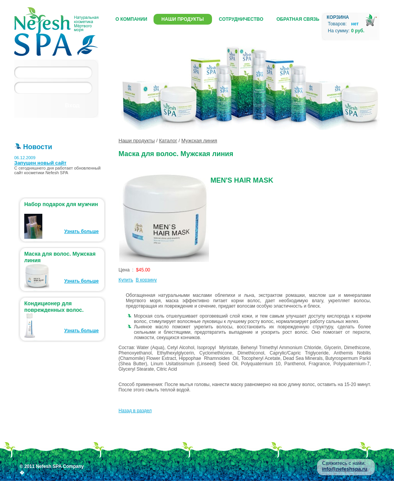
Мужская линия (199, 140)
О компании (131, 19)
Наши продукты (183, 19)
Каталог (168, 140)
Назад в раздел (135, 410)
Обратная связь (298, 19)
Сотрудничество (241, 19)
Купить (126, 280)
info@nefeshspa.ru (344, 469)
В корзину (146, 280)
